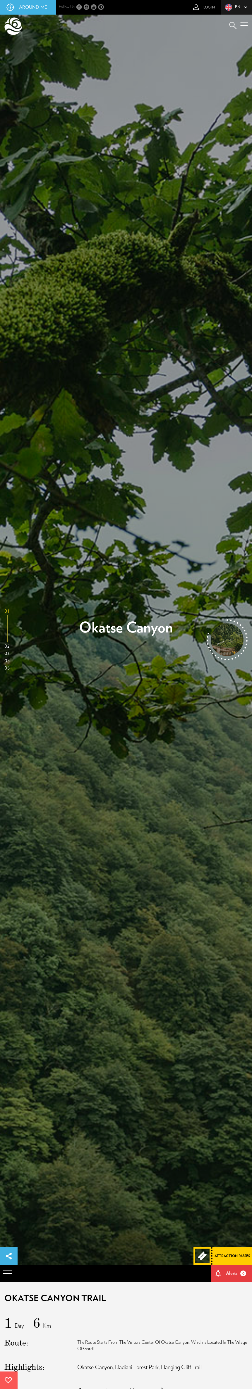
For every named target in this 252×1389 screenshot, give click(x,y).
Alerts (236, 1273)
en (232, 7)
